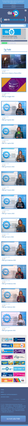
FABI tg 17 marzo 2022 (8, 190)
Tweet (8, 43)
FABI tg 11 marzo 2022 (8, 213)
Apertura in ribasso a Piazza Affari (11, 73)
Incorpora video (13, 43)
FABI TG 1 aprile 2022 (8, 143)
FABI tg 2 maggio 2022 (8, 96)
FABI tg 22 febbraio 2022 (9, 260)
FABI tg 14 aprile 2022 (8, 120)
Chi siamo (16, 399)
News (2, 392)
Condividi (4, 43)
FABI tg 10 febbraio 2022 (9, 283)
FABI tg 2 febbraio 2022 (8, 307)
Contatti (22, 399)
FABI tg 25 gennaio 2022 (9, 330)
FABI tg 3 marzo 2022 (8, 237)
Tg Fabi (12, 40)
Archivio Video (5, 397)
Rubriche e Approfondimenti (9, 394)
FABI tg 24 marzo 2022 (8, 167)
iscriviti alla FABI (13, 418)
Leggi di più (13, 5)
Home (2, 389)
